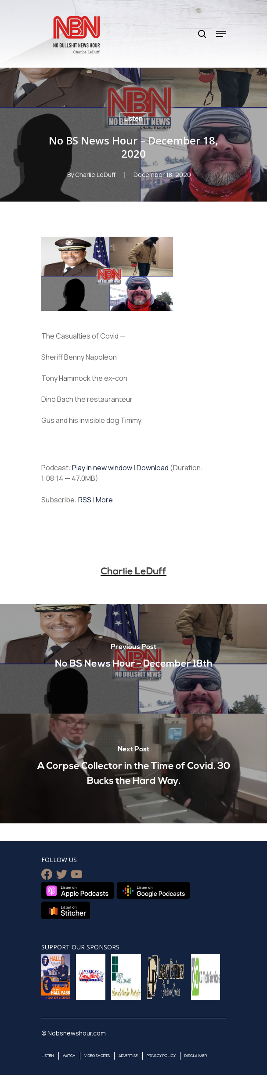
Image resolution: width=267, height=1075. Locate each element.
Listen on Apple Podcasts (77, 890)
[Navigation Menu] (221, 33)
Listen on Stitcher (65, 910)
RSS (84, 500)
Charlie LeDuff (95, 174)
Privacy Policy (161, 1055)
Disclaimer (195, 1055)
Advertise (128, 1055)
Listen (133, 118)
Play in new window (102, 468)
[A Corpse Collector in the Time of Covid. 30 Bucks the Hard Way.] (133, 768)
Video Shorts (97, 1055)
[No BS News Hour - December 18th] (133, 659)
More (104, 500)
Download (153, 468)
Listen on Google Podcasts (153, 890)
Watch (69, 1055)
